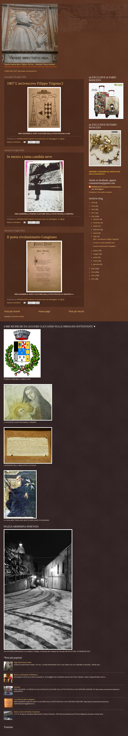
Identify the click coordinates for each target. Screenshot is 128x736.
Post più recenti (12, 311)
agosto (95, 233)
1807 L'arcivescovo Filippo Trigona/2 (35, 83)
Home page (44, 311)
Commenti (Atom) (17, 316)
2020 (93, 203)
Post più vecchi (76, 311)
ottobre (96, 226)
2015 (93, 269)
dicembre (96, 219)
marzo (95, 261)
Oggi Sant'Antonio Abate (22, 662)
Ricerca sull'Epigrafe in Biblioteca (26, 675)
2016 (93, 216)
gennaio (96, 264)
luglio (95, 236)
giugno (95, 250)
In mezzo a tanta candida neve (29, 156)
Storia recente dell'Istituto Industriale (27, 712)
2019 (93, 206)
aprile (95, 257)
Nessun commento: (14, 142)
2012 (93, 279)
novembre (97, 223)
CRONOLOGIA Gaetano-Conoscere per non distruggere (106, 188)
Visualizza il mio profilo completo (100, 192)
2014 (93, 272)
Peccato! (17, 687)
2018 (93, 209)
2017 (93, 213)
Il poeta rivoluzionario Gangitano (32, 237)
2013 (93, 275)
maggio (96, 254)
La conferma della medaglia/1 (24, 699)
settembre (97, 229)
